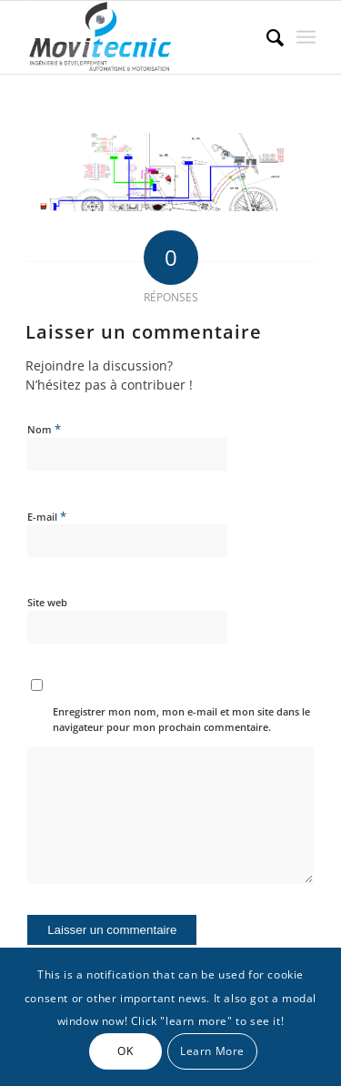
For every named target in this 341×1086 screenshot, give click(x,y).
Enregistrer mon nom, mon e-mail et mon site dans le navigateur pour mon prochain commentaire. (181, 719)
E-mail (46, 516)
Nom (44, 429)
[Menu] (306, 37)
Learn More (212, 1051)
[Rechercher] (266, 37)
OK (125, 1051)
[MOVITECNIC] (141, 37)
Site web (47, 602)
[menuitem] (266, 37)
